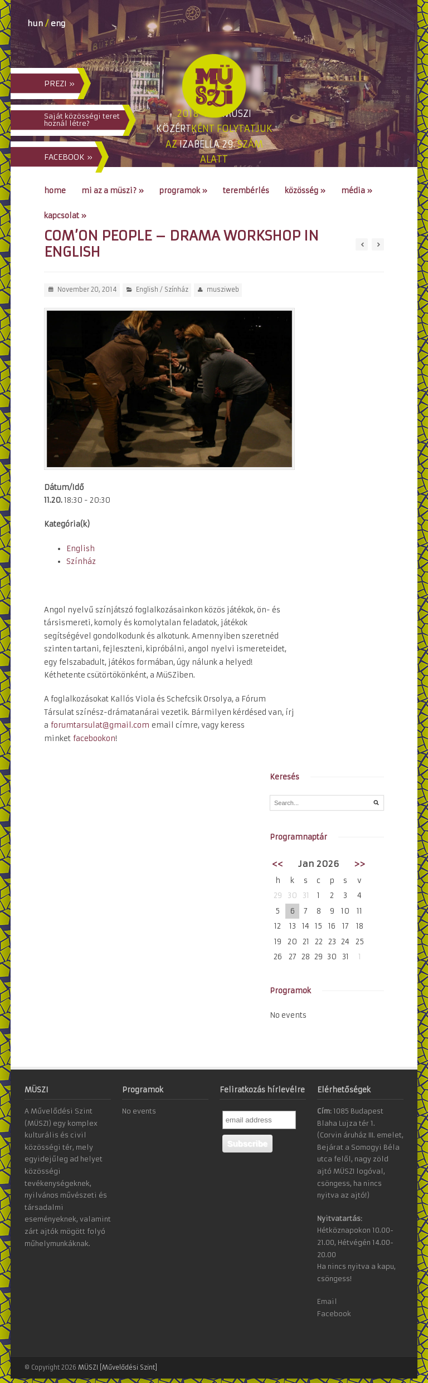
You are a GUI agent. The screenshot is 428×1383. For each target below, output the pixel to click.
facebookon (94, 738)
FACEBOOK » (68, 157)
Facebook (334, 1314)
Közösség (305, 190)
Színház (176, 289)
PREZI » (59, 84)
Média (356, 190)
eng (58, 23)
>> (359, 864)
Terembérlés (246, 190)
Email (327, 1301)
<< (277, 864)
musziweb (223, 289)
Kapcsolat (65, 215)
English (147, 289)
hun (35, 23)
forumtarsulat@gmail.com (100, 725)
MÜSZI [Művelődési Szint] (117, 1367)
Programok (183, 190)
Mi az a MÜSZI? (112, 190)
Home (55, 190)
